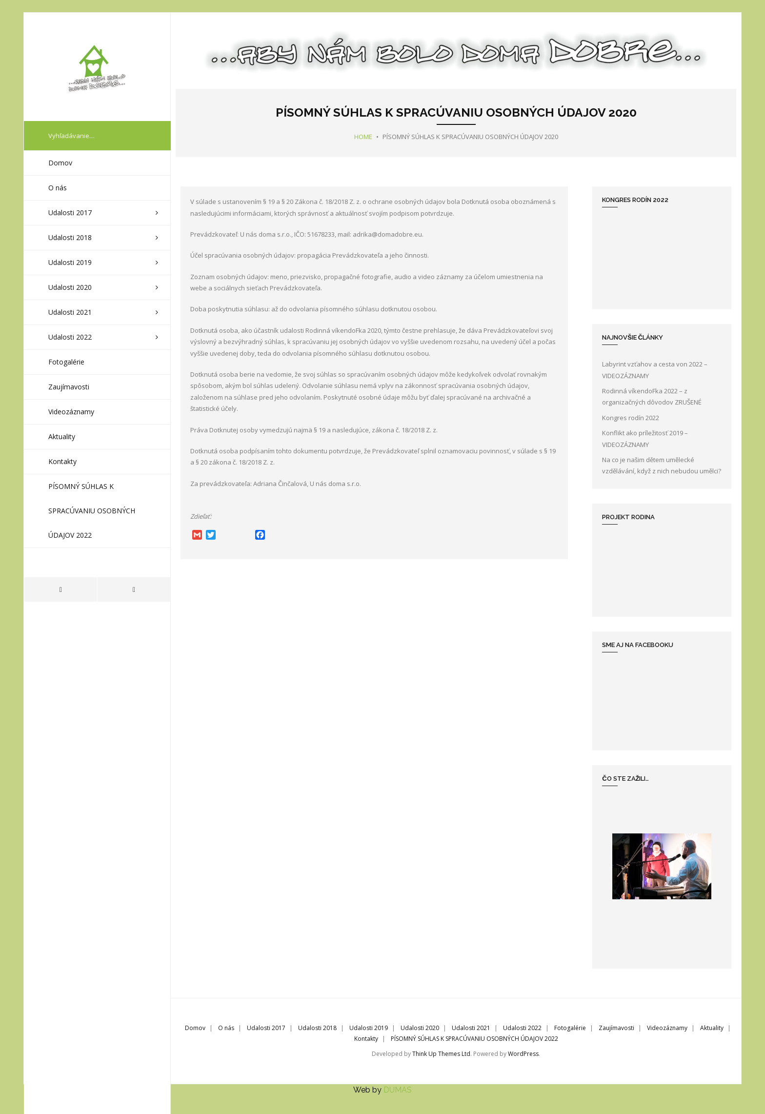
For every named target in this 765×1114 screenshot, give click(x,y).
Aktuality (712, 1027)
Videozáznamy (667, 1027)
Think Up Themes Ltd (441, 1053)
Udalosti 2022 (522, 1027)
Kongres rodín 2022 (630, 417)
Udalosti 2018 (317, 1027)
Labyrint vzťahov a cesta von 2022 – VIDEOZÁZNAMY (654, 369)
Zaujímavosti (616, 1027)
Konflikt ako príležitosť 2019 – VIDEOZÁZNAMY (645, 438)
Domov (195, 1027)
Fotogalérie (570, 1027)
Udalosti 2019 (368, 1027)
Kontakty (366, 1038)
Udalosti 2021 (471, 1027)
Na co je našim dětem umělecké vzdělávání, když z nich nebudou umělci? (661, 465)
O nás (226, 1027)
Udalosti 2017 (266, 1027)
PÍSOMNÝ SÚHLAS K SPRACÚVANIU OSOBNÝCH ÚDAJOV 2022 (474, 1038)
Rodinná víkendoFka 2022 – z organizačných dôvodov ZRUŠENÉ (652, 396)
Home (363, 136)
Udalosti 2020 (420, 1027)
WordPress (523, 1053)
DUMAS (397, 1089)
